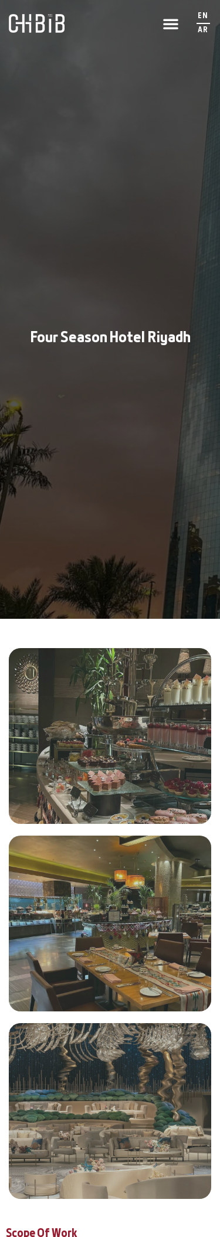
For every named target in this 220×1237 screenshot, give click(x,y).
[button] (170, 23)
